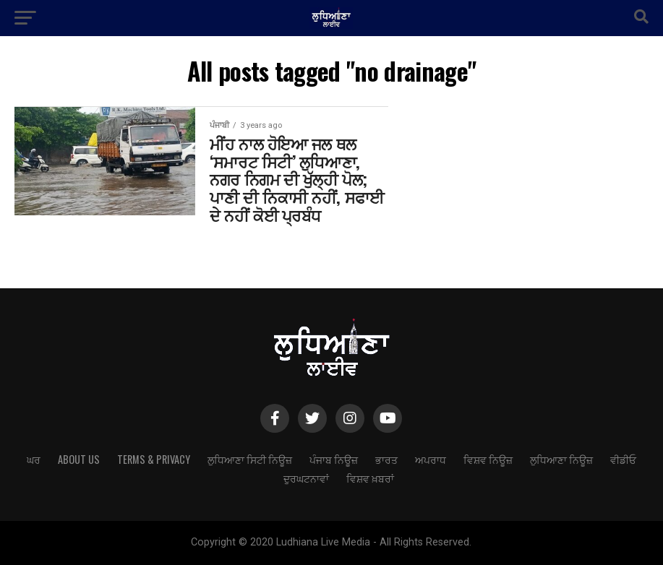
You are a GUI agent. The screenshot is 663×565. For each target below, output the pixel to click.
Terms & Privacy (153, 459)
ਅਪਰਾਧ (430, 459)
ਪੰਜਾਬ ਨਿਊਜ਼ (333, 459)
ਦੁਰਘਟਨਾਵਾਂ (306, 478)
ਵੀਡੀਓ (623, 459)
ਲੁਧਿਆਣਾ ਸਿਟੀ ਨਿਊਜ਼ (250, 459)
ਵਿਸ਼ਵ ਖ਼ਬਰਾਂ (370, 478)
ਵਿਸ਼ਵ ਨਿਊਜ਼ (488, 459)
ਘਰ (33, 459)
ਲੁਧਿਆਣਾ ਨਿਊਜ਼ (561, 459)
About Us (79, 459)
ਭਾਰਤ (386, 459)
